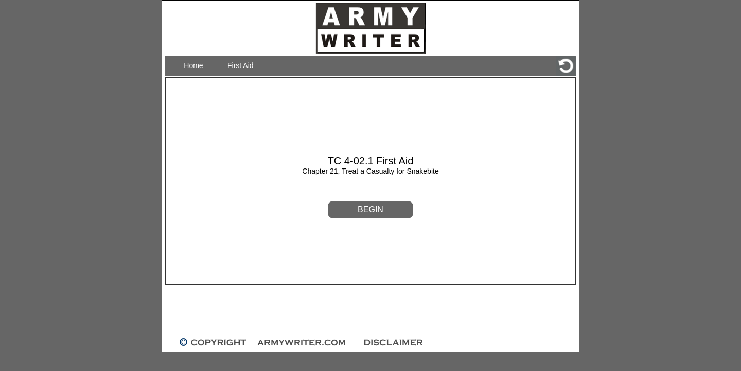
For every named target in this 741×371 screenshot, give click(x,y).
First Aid (240, 65)
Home (193, 65)
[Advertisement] (370, 311)
